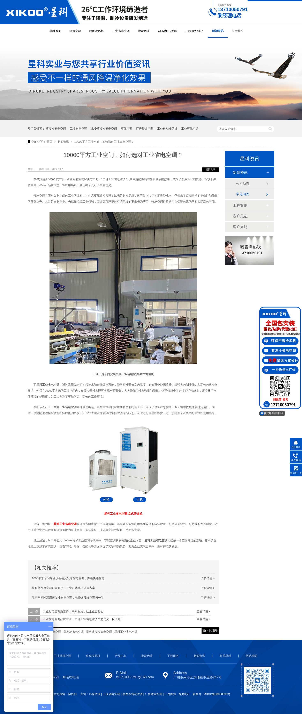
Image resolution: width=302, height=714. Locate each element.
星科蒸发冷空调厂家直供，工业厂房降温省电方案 (63, 588)
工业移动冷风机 (167, 128)
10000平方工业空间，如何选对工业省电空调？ (104, 141)
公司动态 (242, 183)
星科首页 (55, 31)
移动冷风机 (96, 31)
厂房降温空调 (144, 128)
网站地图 (251, 655)
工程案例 (240, 205)
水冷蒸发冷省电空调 (104, 128)
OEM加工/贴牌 (167, 31)
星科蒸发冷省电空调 (99, 631)
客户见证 (240, 216)
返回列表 (211, 169)
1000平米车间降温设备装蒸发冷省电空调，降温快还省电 (68, 578)
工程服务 (173, 655)
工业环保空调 (189, 128)
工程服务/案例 (195, 31)
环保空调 (75, 31)
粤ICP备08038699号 (217, 694)
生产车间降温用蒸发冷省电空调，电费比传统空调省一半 (68, 597)
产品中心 (120, 655)
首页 (50, 141)
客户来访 (240, 227)
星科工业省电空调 (125, 631)
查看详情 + (204, 611)
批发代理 (144, 31)
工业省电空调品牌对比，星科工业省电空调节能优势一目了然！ (83, 619)
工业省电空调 (121, 31)
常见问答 (242, 194)
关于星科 (237, 31)
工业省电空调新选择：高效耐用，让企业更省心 (73, 611)
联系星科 (225, 655)
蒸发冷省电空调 (56, 128)
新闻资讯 (218, 31)
